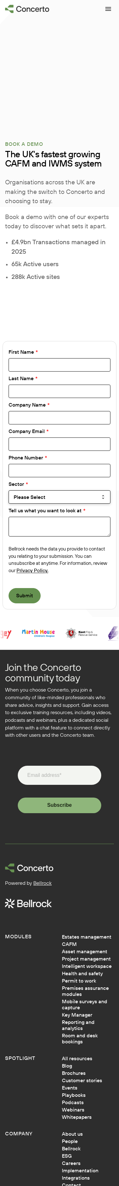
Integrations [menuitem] (76, 1178)
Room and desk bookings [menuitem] (80, 1039)
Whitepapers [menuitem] (77, 1117)
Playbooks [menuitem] (74, 1095)
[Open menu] (108, 9)
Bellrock (42, 883)
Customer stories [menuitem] (82, 1080)
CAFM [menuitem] (69, 944)
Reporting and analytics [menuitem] (78, 1025)
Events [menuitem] (69, 1088)
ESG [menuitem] (67, 1156)
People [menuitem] (70, 1141)
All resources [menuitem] (77, 1058)
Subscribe (59, 805)
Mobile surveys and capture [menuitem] (84, 1004)
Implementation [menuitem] (80, 1171)
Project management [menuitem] (86, 959)
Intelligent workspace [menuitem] (87, 966)
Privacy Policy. (32, 570)
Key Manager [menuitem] (77, 1015)
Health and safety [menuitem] (82, 973)
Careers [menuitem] (71, 1163)
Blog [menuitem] (67, 1066)
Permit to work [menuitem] (79, 981)
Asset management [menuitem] (84, 951)
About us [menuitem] (72, 1134)
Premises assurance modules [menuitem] (85, 991)
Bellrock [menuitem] (71, 1149)
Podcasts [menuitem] (73, 1102)
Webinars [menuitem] (73, 1110)
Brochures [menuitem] (74, 1073)
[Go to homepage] (27, 9)
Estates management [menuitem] (86, 937)
